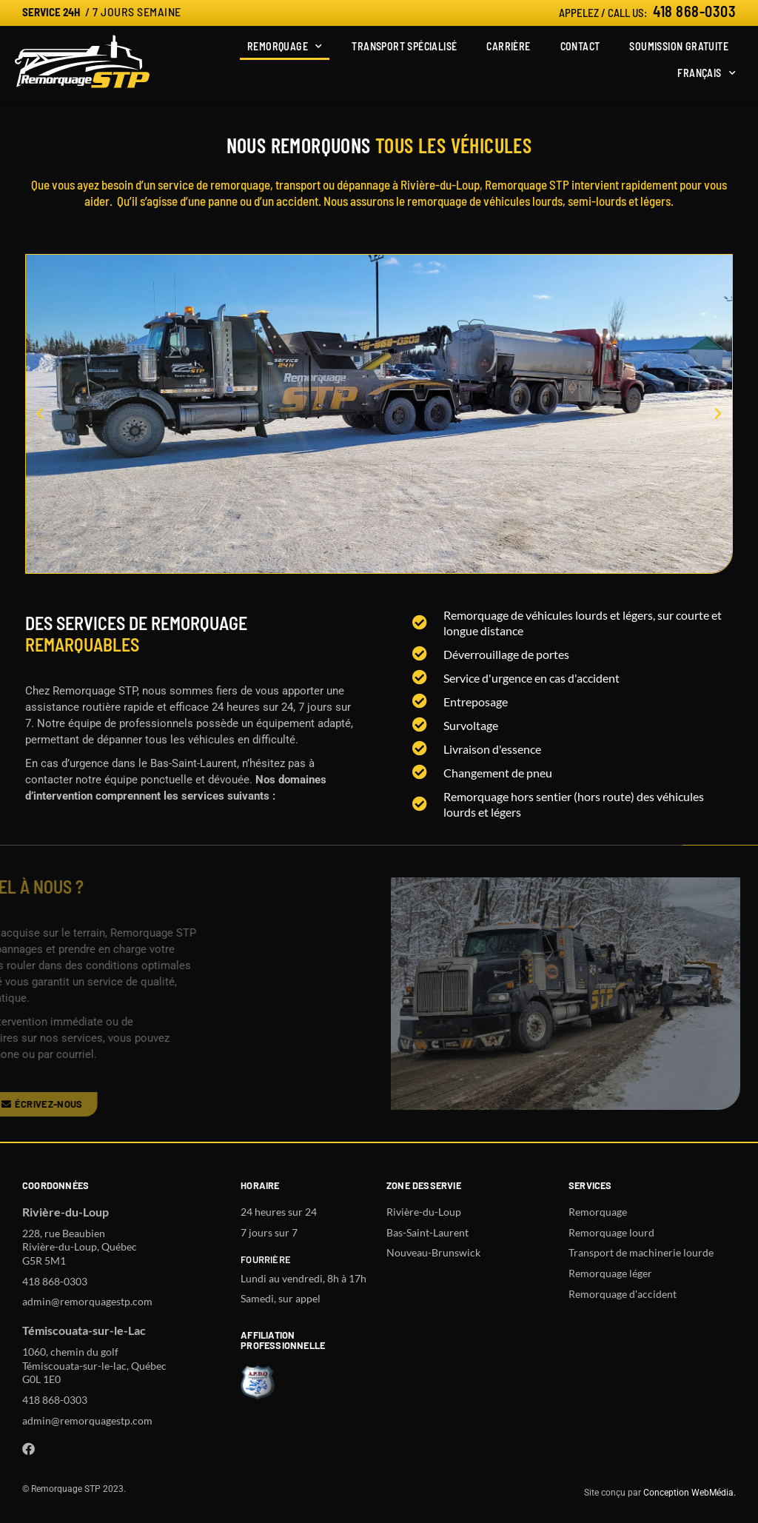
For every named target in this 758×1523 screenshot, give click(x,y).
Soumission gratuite (678, 46)
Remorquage (284, 47)
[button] (40, 413)
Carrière (508, 46)
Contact (580, 46)
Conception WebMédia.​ (689, 1492)
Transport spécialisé (404, 46)
